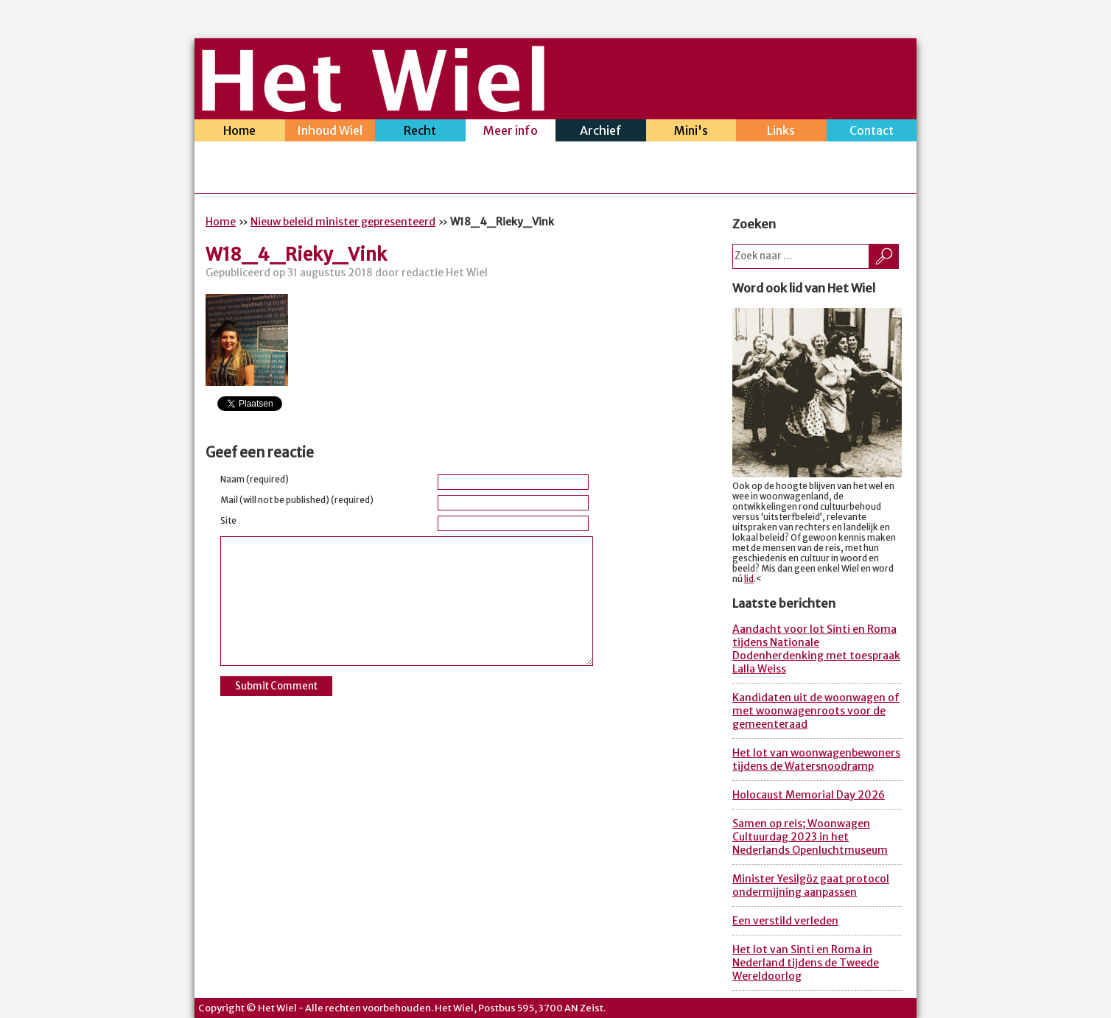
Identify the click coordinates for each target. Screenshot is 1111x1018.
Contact (872, 132)
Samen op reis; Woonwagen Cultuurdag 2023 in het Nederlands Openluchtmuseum (810, 837)
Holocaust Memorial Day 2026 (808, 794)
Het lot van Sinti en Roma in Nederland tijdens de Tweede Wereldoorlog (805, 963)
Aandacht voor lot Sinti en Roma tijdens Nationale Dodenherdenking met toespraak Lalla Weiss (816, 648)
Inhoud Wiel (330, 132)
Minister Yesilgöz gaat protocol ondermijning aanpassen (810, 885)
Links (781, 132)
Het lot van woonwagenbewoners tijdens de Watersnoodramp (816, 759)
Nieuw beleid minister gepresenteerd (342, 221)
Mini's (691, 132)
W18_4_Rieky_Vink (296, 254)
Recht (420, 132)
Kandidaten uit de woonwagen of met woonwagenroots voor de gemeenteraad (816, 711)
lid (749, 579)
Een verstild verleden (785, 920)
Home (239, 132)
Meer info (511, 132)
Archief (601, 132)
